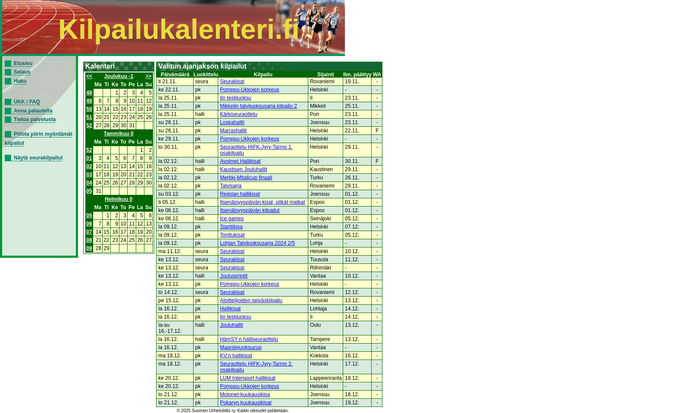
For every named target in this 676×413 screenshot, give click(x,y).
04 (89, 183)
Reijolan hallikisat (240, 194)
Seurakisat (232, 81)
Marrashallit (233, 131)
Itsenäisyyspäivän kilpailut (249, 210)
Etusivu (23, 63)
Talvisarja (230, 186)
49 (89, 101)
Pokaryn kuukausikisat (245, 403)
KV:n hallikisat (236, 356)
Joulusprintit (233, 276)
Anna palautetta (33, 111)
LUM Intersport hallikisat (247, 378)
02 (89, 166)
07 (89, 232)
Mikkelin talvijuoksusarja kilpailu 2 (258, 106)
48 (89, 93)
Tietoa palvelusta (35, 119)
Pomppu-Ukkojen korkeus (249, 90)
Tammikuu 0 (119, 134)
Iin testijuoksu (235, 98)
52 (89, 125)
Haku (20, 81)
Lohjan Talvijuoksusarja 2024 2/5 (257, 243)
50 (89, 109)
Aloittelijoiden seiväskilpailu (251, 300)
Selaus (22, 72)
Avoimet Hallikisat (240, 161)
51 (89, 117)
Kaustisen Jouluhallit (243, 169)
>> (149, 76)
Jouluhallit (231, 325)
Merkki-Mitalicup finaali (246, 178)
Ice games (232, 219)
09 (89, 248)
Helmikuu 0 (118, 199)
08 (89, 240)
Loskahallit (232, 122)
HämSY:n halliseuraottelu (249, 339)
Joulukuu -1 (118, 76)
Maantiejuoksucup (241, 347)
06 (89, 224)
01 (89, 158)
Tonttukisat (232, 235)
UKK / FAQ (27, 102)
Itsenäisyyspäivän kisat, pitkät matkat (262, 202)
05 (89, 191)
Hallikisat (230, 309)
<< (89, 76)
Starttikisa (231, 227)
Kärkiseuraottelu (238, 114)
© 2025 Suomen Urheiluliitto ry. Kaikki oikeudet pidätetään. (233, 410)
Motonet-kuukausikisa (245, 394)
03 (89, 175)
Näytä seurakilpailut (38, 158)
